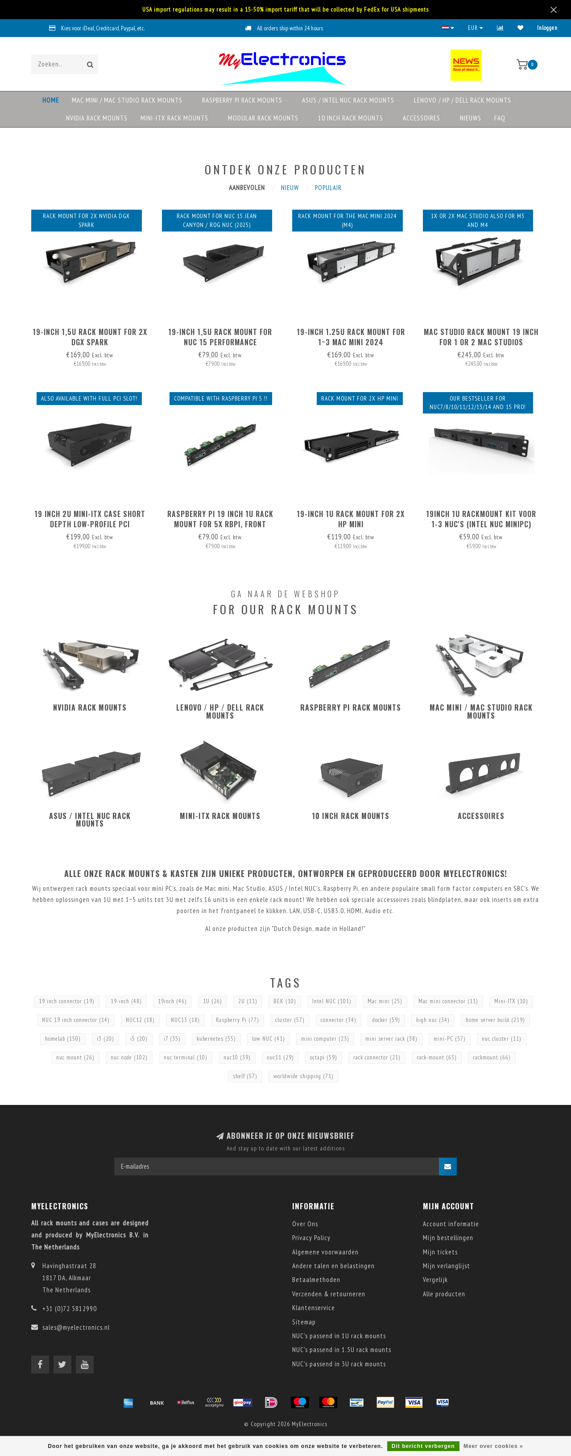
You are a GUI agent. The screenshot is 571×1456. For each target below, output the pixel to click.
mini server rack (391, 1038)
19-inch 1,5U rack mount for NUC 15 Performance (220, 337)
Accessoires (421, 118)
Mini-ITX (511, 1001)
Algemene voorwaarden (325, 1252)
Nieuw (290, 187)
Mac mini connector (448, 1001)
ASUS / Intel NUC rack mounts (348, 100)
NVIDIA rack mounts (97, 118)
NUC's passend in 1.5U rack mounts (341, 1349)
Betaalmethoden (316, 1279)
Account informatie (451, 1224)
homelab (63, 1038)
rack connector (377, 1057)
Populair (328, 187)
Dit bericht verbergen (423, 1446)
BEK (284, 1001)
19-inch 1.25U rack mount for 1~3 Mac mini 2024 (351, 337)
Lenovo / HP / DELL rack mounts (462, 100)
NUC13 (185, 1020)
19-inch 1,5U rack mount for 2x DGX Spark (90, 337)
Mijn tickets (440, 1252)
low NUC (268, 1038)
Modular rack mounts (263, 118)
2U (247, 1001)
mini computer (325, 1038)
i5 (139, 1038)
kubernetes (216, 1038)
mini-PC (450, 1038)
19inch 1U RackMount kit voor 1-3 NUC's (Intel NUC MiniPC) (481, 519)
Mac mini (385, 1001)
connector (338, 1020)
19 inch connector (67, 1001)
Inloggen (547, 28)
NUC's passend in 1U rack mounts (339, 1336)
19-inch (126, 1001)
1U (212, 1001)
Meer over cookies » (493, 1446)
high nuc (433, 1020)
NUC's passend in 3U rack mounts (339, 1364)
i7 (172, 1038)
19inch (172, 1001)
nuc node (129, 1057)
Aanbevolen (247, 187)
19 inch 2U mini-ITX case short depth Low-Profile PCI (89, 519)
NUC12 (140, 1020)
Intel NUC (332, 1001)
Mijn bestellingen (448, 1237)
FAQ (499, 118)
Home (50, 100)
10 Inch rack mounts (350, 118)
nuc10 (237, 1057)
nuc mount (75, 1057)
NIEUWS (470, 118)
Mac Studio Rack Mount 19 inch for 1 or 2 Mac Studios (481, 337)
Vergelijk (435, 1279)
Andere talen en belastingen (333, 1266)
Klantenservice (313, 1307)
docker (386, 1020)
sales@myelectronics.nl (76, 1327)
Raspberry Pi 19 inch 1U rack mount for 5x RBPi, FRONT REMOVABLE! (220, 524)
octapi (323, 1057)
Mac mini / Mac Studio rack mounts (127, 100)
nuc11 (280, 1057)
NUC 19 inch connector (76, 1020)
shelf (245, 1076)
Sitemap (304, 1322)
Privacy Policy (311, 1237)
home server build (495, 1020)
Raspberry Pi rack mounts (242, 100)
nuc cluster (501, 1038)
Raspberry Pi (237, 1020)
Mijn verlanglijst (446, 1266)
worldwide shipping (303, 1076)
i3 (105, 1038)
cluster (290, 1020)
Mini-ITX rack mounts (174, 118)
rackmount (492, 1057)
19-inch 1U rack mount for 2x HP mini (351, 519)
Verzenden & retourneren (328, 1294)
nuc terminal (185, 1057)
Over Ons (305, 1224)
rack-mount (437, 1057)
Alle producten (444, 1294)
